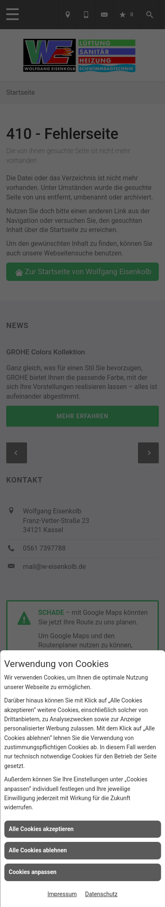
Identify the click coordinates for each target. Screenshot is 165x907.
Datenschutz (101, 894)
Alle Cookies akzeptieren (41, 829)
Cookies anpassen (33, 872)
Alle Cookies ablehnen (38, 850)
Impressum (61, 894)
